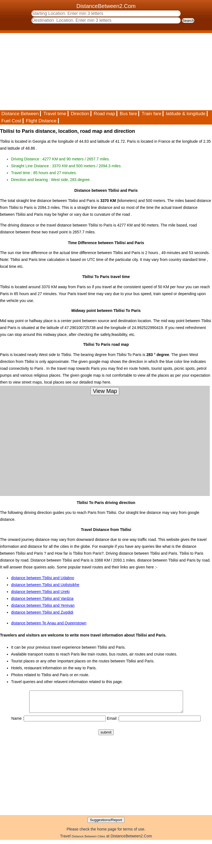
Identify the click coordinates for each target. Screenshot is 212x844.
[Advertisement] (106, 71)
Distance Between (20, 113)
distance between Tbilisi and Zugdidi (42, 612)
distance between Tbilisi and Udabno (42, 578)
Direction (80, 113)
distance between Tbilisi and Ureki (40, 591)
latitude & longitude (185, 113)
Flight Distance (41, 120)
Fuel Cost (11, 120)
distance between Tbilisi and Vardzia (42, 598)
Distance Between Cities (88, 840)
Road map (104, 113)
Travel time (54, 113)
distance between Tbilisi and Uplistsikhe (45, 585)
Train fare (151, 113)
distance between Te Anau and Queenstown (48, 623)
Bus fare (128, 113)
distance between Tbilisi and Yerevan (43, 605)
